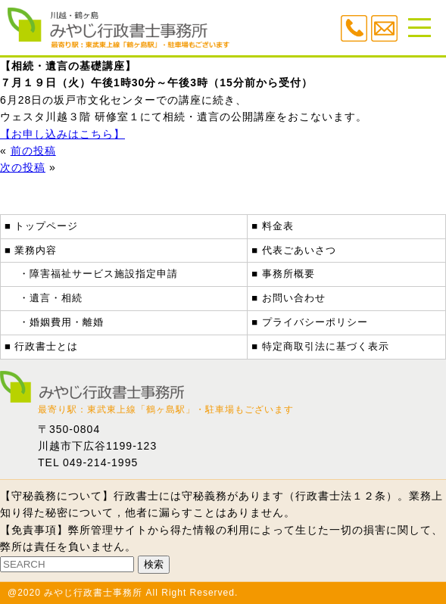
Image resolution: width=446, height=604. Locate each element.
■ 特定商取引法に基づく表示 (319, 346)
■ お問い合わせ (288, 298)
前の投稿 (33, 151)
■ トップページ (41, 226)
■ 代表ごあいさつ (293, 250)
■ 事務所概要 (282, 273)
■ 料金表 (272, 226)
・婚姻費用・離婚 (61, 322)
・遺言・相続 (51, 298)
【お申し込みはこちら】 (62, 134)
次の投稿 (22, 167)
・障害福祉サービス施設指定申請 (98, 273)
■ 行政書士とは (41, 346)
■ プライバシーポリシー (309, 322)
